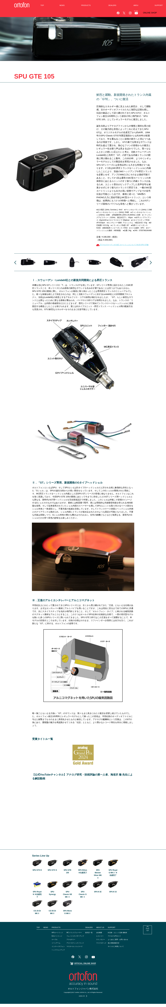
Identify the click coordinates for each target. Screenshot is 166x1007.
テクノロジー (102, 943)
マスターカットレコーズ (72, 950)
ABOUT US (101, 931)
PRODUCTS (50, 931)
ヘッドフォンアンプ (53, 953)
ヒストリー (101, 939)
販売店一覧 (89, 936)
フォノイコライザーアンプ (73, 939)
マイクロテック (103, 946)
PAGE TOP (147, 934)
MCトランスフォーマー (72, 936)
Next (151, 266)
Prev (15, 266)
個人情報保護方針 (117, 946)
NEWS (39, 931)
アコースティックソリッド (73, 946)
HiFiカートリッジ (52, 936)
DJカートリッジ (52, 939)
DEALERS (89, 931)
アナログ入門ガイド (118, 939)
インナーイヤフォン (53, 950)
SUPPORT (115, 931)
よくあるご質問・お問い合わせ (123, 943)
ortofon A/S (82, 999)
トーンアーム (51, 946)
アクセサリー (68, 943)
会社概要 (100, 936)
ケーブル (49, 943)
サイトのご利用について (120, 950)
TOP (31, 931)
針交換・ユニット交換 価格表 (122, 936)
